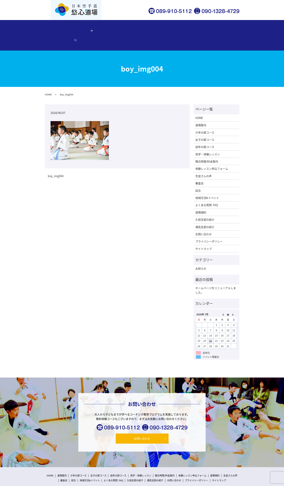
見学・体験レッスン (110, 28)
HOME (61, 28)
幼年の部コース (204, 133)
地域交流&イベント (207, 184)
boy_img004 (56, 162)
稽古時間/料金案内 (137, 28)
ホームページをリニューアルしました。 (215, 277)
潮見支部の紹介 (204, 213)
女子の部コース (204, 126)
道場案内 (74, 28)
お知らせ (200, 255)
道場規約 (200, 199)
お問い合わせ (217, 28)
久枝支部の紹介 (204, 206)
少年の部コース (204, 119)
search (232, 28)
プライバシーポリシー (209, 228)
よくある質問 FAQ (206, 191)
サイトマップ (203, 235)
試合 (198, 177)
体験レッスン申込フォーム (189, 28)
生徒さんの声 (161, 28)
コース (88, 28)
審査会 (199, 170)
